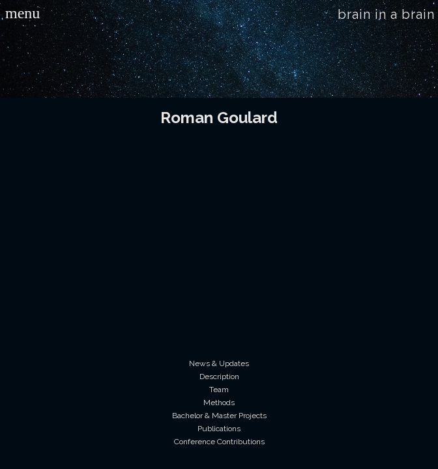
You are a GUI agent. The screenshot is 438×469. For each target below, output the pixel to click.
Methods (219, 402)
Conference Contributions (219, 441)
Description (219, 376)
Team (219, 389)
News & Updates (219, 363)
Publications (219, 428)
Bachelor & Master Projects (219, 415)
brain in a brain (386, 14)
